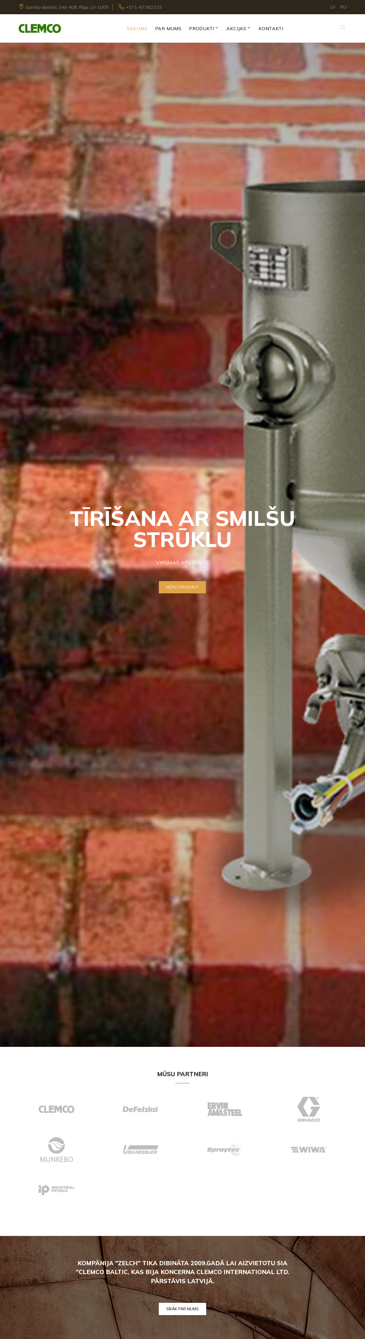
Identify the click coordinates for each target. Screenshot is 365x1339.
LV (332, 7)
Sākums (137, 28)
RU (343, 7)
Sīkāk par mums (182, 1308)
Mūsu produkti (182, 587)
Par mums (168, 28)
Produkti (201, 28)
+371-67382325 (144, 7)
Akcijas (236, 28)
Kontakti (271, 28)
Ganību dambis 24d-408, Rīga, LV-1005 (67, 7)
